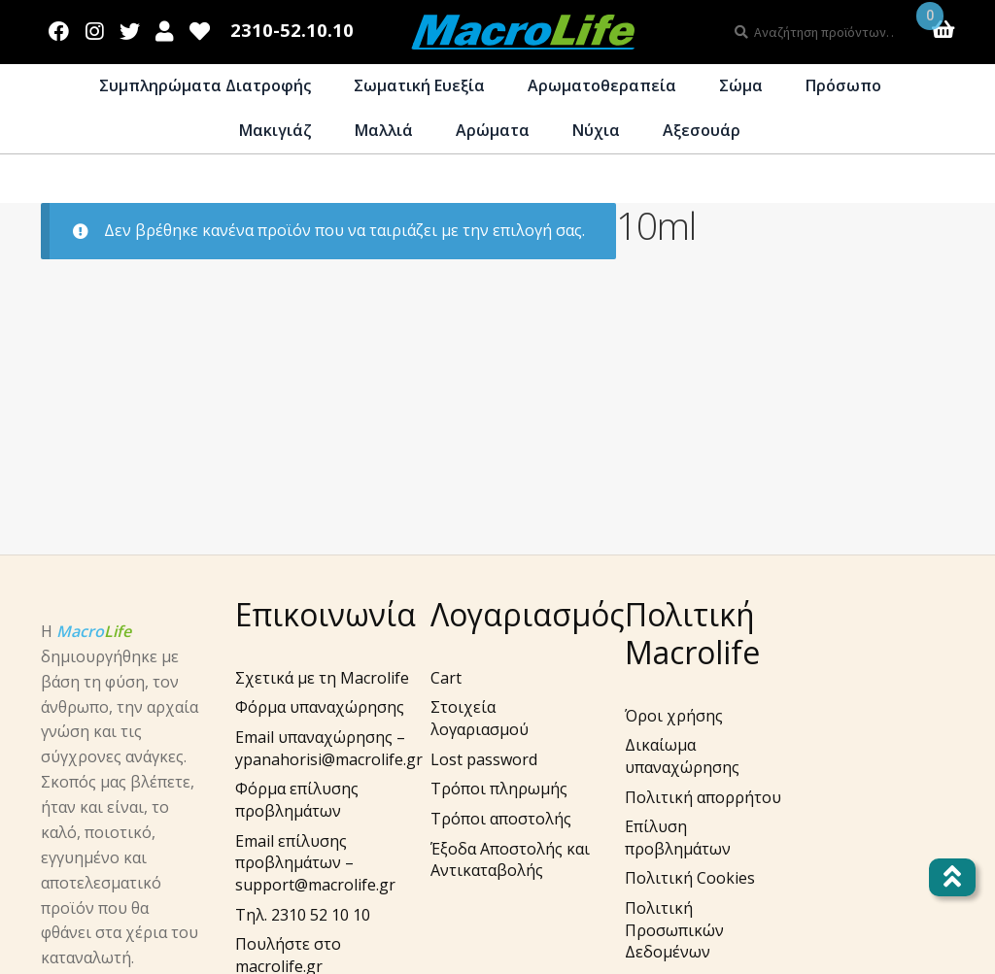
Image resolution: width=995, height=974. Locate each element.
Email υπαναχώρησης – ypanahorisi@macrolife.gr (329, 748)
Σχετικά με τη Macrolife (322, 678)
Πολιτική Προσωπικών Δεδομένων (674, 929)
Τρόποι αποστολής (500, 818)
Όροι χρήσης (674, 715)
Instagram (95, 27)
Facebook (59, 27)
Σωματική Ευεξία (419, 85)
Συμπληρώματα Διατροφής (205, 85)
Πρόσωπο (843, 85)
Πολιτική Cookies (690, 878)
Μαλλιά (384, 130)
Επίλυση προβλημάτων (678, 837)
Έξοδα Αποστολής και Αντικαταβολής (510, 860)
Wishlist (200, 27)
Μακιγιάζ (275, 130)
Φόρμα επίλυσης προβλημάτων (297, 800)
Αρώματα (493, 130)
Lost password (483, 759)
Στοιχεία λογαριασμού (479, 718)
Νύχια (596, 130)
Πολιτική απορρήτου (703, 797)
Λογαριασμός (165, 27)
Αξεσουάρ (701, 130)
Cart (446, 678)
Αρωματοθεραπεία (602, 85)
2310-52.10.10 (292, 30)
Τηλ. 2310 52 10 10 (302, 914)
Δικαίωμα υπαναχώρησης (682, 756)
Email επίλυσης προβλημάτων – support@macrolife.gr (315, 862)
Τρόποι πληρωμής (498, 788)
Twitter (129, 27)
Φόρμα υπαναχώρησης (319, 707)
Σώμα (741, 85)
